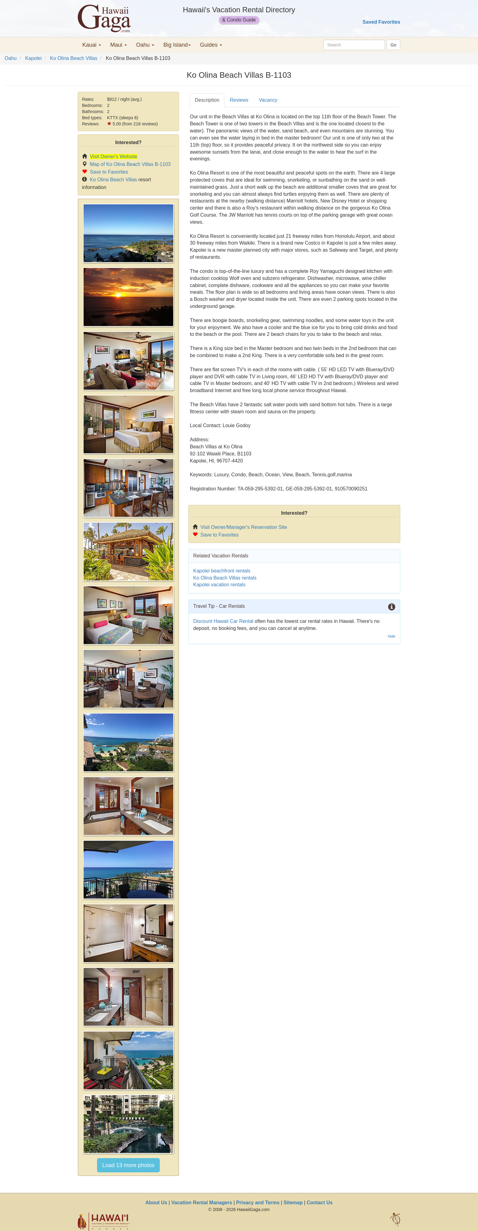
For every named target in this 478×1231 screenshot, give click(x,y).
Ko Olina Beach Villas (73, 58)
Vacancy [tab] (268, 100)
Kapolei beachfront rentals (221, 570)
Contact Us (319, 1202)
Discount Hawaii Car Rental (223, 621)
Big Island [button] (177, 45)
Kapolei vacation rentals (219, 584)
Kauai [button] (91, 45)
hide (391, 636)
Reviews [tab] (239, 100)
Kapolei (33, 58)
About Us (156, 1202)
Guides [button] (211, 45)
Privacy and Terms (258, 1202)
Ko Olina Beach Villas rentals (225, 577)
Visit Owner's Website (113, 156)
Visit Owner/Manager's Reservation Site (243, 527)
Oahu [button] (145, 45)
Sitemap (293, 1202)
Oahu (11, 58)
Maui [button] (118, 45)
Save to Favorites (109, 172)
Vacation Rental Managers (201, 1202)
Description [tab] (207, 100)
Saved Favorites (381, 22)
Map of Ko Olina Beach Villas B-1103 (130, 164)
